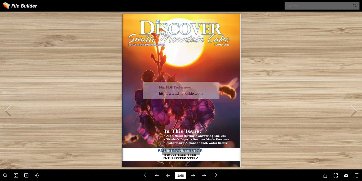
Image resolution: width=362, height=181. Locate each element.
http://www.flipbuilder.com (181, 93)
